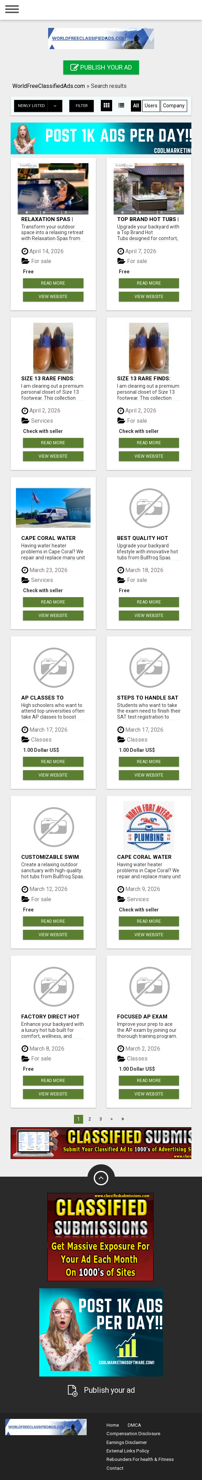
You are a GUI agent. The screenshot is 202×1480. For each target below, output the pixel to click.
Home (112, 1425)
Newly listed (40, 106)
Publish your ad (101, 67)
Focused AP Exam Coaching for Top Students (143, 1016)
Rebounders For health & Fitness (140, 1459)
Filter (82, 105)
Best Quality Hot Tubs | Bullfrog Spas (148, 538)
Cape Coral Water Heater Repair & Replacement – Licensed (48, 538)
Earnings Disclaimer (126, 1442)
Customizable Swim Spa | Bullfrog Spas (50, 857)
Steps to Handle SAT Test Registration (147, 697)
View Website (53, 296)
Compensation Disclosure (133, 1433)
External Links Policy (127, 1451)
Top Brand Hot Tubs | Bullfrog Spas (148, 219)
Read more (53, 283)
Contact (114, 1468)
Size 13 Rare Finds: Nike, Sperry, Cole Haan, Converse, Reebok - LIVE (48, 378)
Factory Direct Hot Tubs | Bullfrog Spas (52, 1016)
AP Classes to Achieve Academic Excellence (47, 697)
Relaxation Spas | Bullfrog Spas (47, 219)
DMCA (134, 1425)
